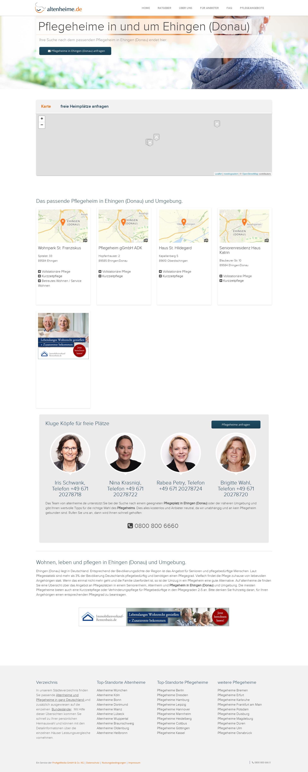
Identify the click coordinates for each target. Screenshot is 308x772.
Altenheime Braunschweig (115, 723)
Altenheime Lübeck (110, 714)
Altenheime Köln (108, 695)
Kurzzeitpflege (52, 276)
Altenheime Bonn (109, 700)
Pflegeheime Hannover (173, 709)
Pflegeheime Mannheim (174, 714)
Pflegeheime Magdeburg (235, 719)
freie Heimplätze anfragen (85, 106)
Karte (46, 106)
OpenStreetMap (250, 174)
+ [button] (42, 119)
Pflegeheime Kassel (171, 733)
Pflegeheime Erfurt (231, 695)
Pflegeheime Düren (231, 723)
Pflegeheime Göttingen (173, 728)
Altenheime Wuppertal (112, 719)
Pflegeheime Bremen (233, 690)
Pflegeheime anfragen (236, 424)
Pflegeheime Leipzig (171, 705)
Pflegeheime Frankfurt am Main (240, 705)
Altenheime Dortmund (112, 705)
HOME (146, 8)
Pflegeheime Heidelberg (174, 719)
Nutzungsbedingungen (114, 762)
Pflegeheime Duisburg (233, 714)
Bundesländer (61, 709)
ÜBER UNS (185, 8)
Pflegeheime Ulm (230, 728)
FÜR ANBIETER (209, 8)
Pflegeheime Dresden (172, 695)
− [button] (42, 125)
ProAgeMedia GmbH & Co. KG (68, 762)
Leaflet (218, 174)
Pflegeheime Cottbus (172, 723)
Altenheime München (112, 690)
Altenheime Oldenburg (113, 728)
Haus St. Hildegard (175, 248)
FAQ (229, 8)
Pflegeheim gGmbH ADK (120, 248)
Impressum (134, 762)
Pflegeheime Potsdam (233, 709)
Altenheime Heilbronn (112, 733)
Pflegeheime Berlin (170, 690)
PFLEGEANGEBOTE (252, 8)
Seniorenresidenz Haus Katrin (240, 250)
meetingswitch (231, 174)
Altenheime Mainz (109, 709)
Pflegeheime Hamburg (173, 700)
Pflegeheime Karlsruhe (234, 700)
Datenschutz (92, 762)
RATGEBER (164, 8)
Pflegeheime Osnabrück (235, 733)
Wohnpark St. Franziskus (59, 248)
